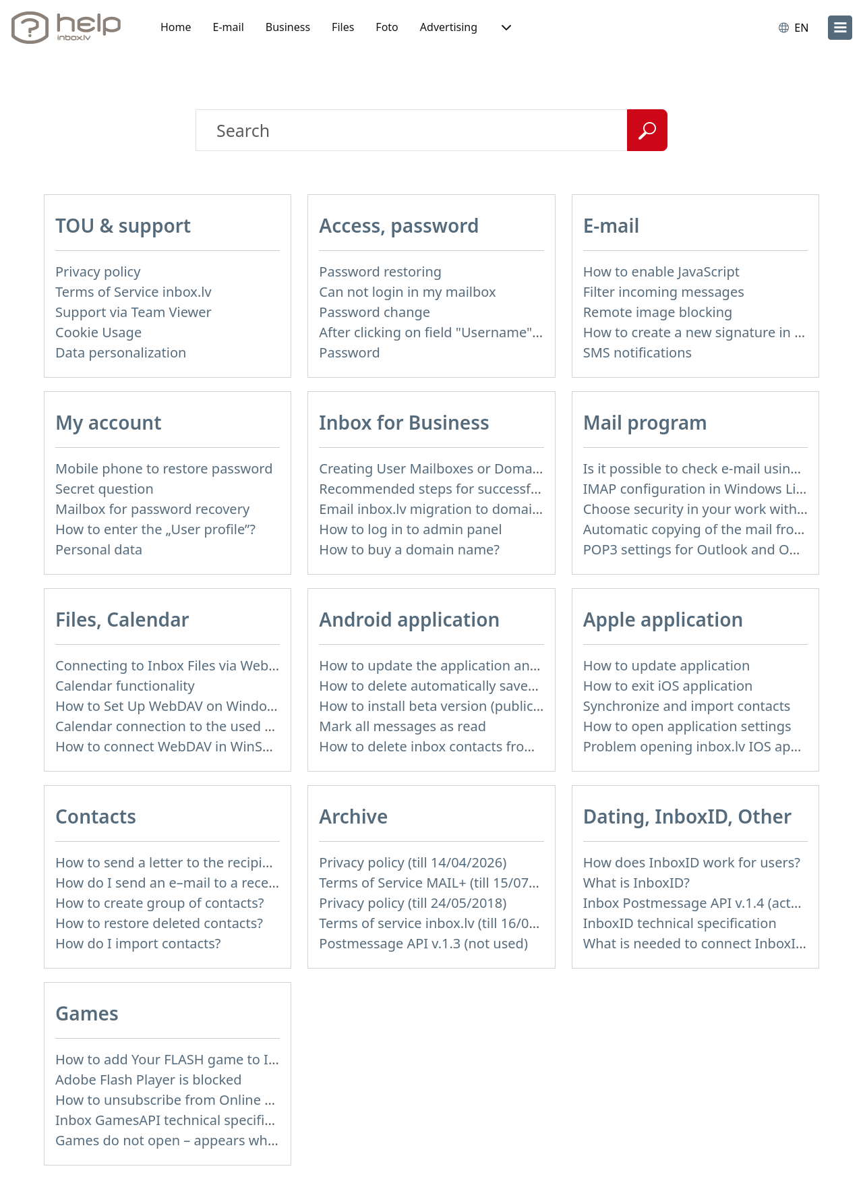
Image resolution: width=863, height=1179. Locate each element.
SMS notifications (637, 352)
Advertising (448, 27)
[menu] (840, 28)
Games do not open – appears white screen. (193, 1140)
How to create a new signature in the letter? (721, 332)
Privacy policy (97, 271)
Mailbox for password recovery (152, 509)
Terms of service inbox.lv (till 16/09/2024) (447, 923)
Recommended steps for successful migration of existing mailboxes (532, 489)
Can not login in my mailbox (407, 292)
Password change (374, 312)
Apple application (663, 619)
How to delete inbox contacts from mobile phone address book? (521, 746)
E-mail (228, 27)
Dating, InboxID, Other (687, 816)
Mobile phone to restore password (164, 468)
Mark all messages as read (402, 726)
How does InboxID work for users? (691, 862)
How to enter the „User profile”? (155, 529)
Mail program (645, 422)
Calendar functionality (125, 686)
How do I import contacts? (138, 943)
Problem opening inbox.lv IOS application (714, 746)
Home (175, 27)
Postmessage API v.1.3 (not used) (423, 943)
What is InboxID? (636, 882)
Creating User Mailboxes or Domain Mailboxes (465, 468)
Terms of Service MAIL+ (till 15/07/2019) (443, 882)
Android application (409, 619)
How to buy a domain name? (409, 549)
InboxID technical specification (680, 923)
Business (288, 27)
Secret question (104, 489)
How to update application (666, 665)
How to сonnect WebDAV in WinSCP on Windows (207, 746)
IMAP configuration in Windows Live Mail (712, 489)
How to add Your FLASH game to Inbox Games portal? (224, 1059)
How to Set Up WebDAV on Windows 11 (179, 706)
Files (343, 27)
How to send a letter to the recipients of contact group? (229, 862)
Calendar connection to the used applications (198, 726)
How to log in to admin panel (410, 529)
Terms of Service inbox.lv (133, 292)
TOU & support (123, 225)
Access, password (399, 225)
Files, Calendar (122, 619)
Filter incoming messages (663, 292)
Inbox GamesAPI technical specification (179, 1120)
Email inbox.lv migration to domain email (448, 509)
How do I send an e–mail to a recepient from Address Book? (243, 882)
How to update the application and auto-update (469, 665)
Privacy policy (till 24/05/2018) (412, 903)
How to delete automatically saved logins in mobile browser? (510, 686)
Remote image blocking (658, 312)
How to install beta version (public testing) (452, 706)
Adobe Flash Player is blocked (148, 1079)
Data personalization (120, 352)
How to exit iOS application (668, 686)
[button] (505, 27)
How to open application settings (687, 726)
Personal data (98, 549)
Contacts (95, 816)
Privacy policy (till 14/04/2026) (412, 862)
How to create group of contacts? (159, 903)
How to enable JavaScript (661, 271)
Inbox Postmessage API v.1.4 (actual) (698, 903)
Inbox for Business (404, 422)
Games (87, 1013)
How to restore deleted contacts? (159, 923)
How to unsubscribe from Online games (181, 1100)
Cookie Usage (98, 332)
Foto (387, 27)
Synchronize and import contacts (687, 706)
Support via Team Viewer (133, 312)
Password (349, 352)
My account (108, 422)
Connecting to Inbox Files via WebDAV (174, 665)
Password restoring (380, 271)
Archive (353, 816)
